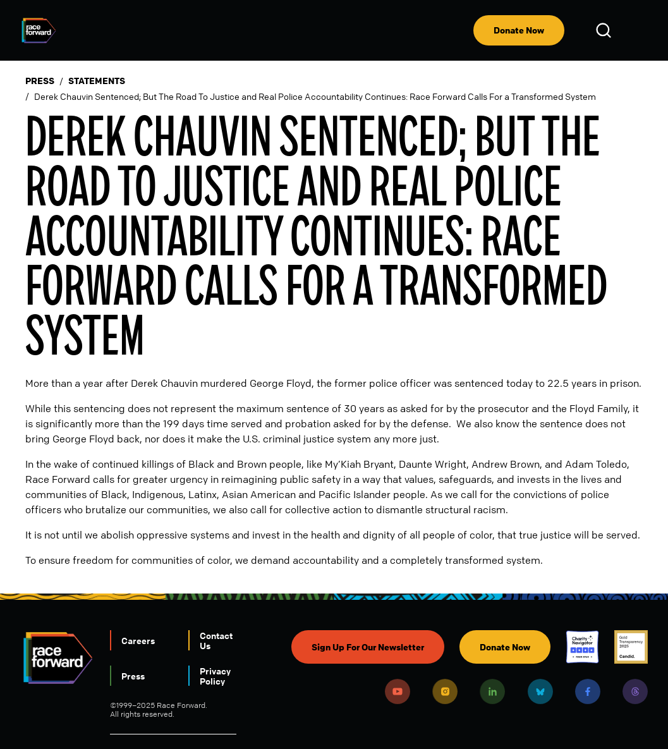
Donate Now (519, 30)
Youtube (397, 691)
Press (39, 81)
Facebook (587, 691)
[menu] (638, 30)
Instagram (445, 691)
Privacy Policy (215, 676)
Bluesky (540, 691)
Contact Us (216, 640)
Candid (631, 647)
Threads (635, 691)
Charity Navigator (582, 647)
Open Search (605, 30)
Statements (96, 81)
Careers (138, 640)
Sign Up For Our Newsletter (368, 647)
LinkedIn (492, 691)
